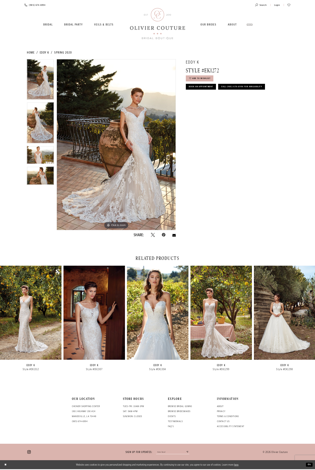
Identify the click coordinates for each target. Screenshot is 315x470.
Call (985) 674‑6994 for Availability (216, 100)
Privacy (221, 411)
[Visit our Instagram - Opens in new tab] (29, 452)
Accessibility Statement (230, 426)
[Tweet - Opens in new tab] (153, 235)
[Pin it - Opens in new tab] (163, 235)
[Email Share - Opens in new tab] (174, 235)
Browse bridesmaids (179, 411)
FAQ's (171, 426)
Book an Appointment (205, 90)
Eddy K (44, 52)
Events (172, 416)
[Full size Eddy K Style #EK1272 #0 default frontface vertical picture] (116, 144)
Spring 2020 (63, 52)
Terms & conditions (228, 416)
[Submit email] (191, 452)
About (220, 406)
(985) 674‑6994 (80, 421)
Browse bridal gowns (180, 406)
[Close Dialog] (6, 465)
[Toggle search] (260, 5)
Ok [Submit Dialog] (309, 465)
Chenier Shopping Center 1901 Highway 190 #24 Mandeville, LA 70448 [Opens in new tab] (86, 411)
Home (31, 52)
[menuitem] (48, 24)
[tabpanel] (40, 80)
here (236, 465)
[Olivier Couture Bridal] (157, 24)
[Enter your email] (172, 452)
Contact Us (223, 421)
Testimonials (175, 421)
